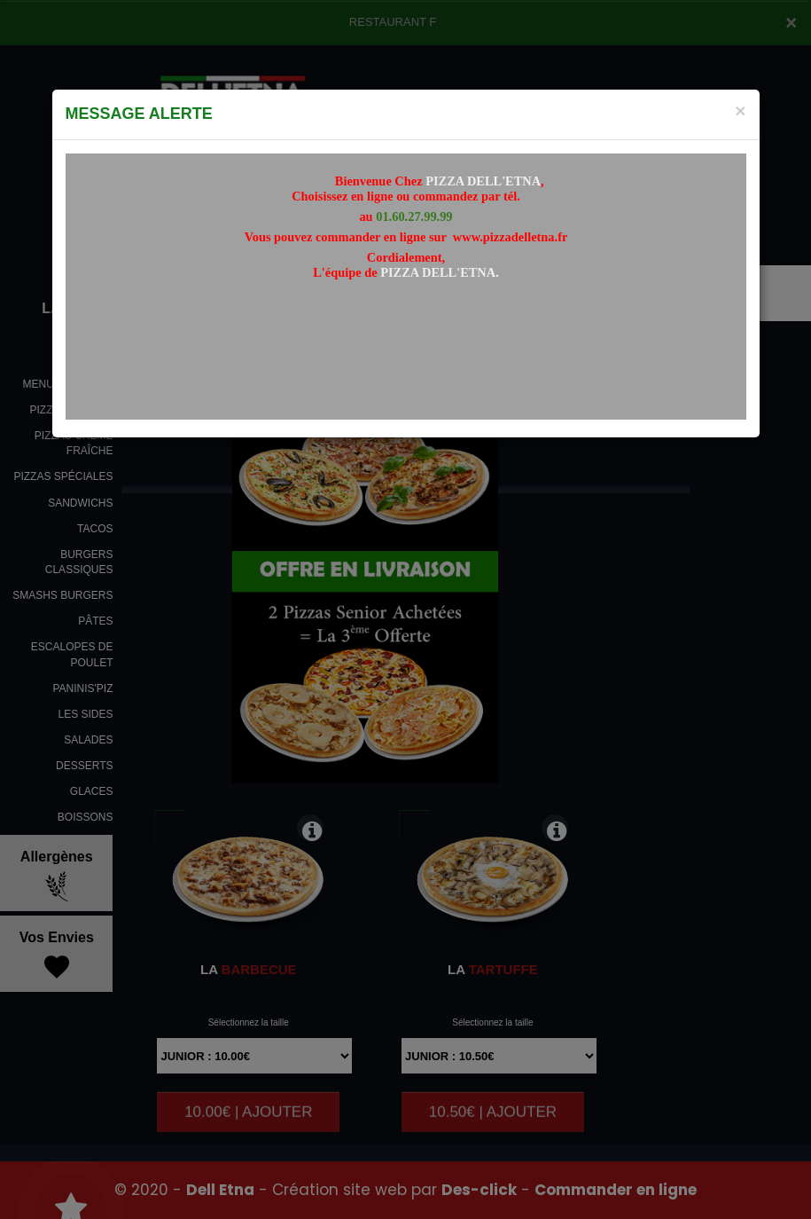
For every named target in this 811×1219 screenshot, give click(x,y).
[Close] (740, 110)
